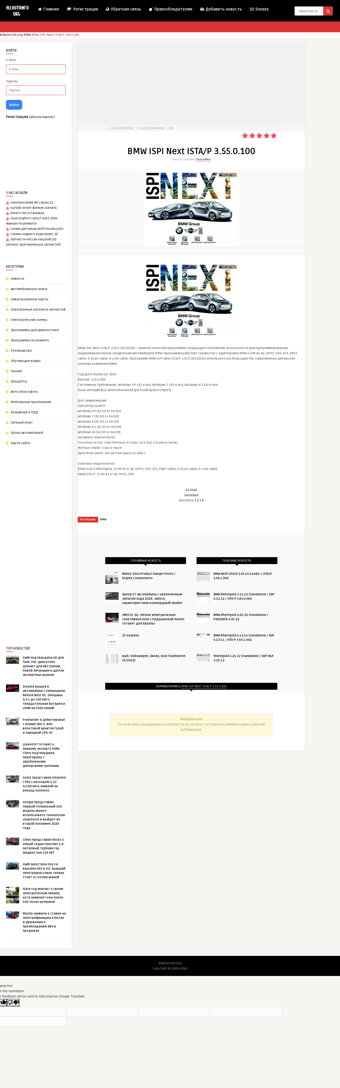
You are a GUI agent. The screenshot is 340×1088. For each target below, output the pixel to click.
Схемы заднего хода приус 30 (34, 234)
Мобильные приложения (31, 402)
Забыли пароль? (42, 117)
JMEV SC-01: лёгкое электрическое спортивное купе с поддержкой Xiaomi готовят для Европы (153, 619)
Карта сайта (20, 443)
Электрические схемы (29, 320)
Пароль (12, 81)
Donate (259, 9)
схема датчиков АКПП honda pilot (37, 229)
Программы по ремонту (30, 340)
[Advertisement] (42, 537)
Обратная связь (123, 9)
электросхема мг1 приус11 (32, 202)
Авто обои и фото (24, 392)
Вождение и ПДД (24, 412)
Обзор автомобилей (27, 433)
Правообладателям (170, 9)
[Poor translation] (13, 1002)
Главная (48, 9)
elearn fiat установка (27, 213)
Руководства (21, 351)
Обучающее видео (26, 361)
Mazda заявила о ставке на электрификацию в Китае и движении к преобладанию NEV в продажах (44, 922)
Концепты (19, 381)
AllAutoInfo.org (11, 35)
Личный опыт (22, 422)
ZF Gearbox (130, 635)
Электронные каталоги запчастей (38, 309)
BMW (27, 35)
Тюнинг (16, 371)
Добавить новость (221, 9)
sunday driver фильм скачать (34, 208)
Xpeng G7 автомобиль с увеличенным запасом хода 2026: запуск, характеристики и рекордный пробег (152, 598)
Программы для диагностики (35, 330)
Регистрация (82, 9)
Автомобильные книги (29, 289)
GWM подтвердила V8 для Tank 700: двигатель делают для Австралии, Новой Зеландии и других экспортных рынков (43, 666)
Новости (17, 279)
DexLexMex (203, 159)
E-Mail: (11, 60)
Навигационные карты (29, 299)
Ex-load (191, 490)
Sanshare (191, 495)
